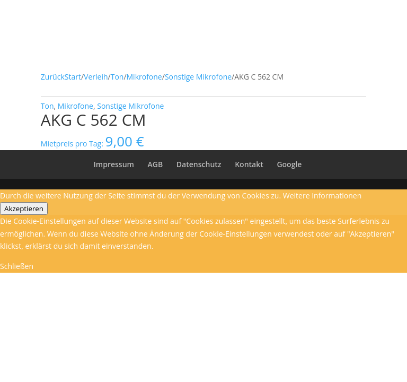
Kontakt (249, 164)
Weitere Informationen (322, 195)
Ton (117, 77)
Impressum (114, 164)
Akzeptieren (23, 208)
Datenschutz (199, 164)
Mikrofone (144, 77)
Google (289, 164)
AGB (155, 164)
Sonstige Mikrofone (198, 77)
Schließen (16, 266)
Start (73, 77)
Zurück (53, 77)
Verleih (96, 77)
